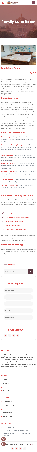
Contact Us (7, 391)
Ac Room (6, 409)
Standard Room (10, 297)
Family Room (9, 318)
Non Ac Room (7, 413)
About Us (6, 383)
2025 (31, 444)
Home (5, 380)
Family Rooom (8, 416)
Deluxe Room (9, 290)
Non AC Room (9, 311)
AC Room (8, 304)
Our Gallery (7, 387)
